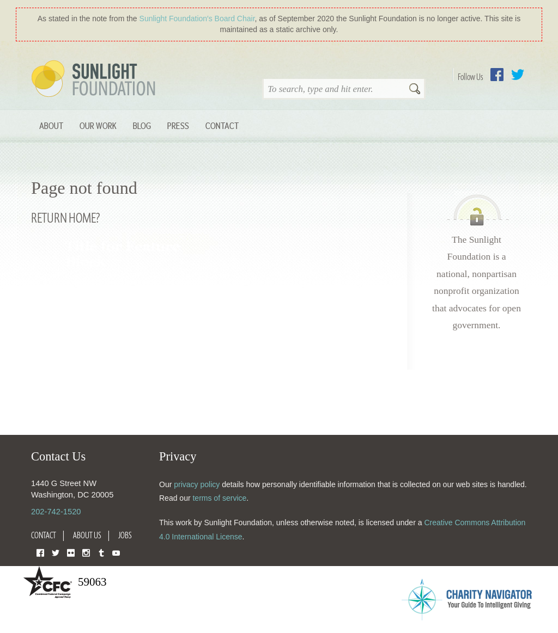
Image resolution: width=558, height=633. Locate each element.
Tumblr (101, 552)
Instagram (86, 552)
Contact (222, 125)
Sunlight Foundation (95, 79)
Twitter (517, 74)
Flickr (71, 552)
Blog (142, 125)
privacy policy (197, 484)
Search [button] (414, 89)
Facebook (497, 74)
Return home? (65, 217)
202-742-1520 (56, 511)
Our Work (98, 125)
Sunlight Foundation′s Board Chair (197, 18)
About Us (87, 535)
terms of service (219, 498)
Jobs (125, 535)
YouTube (116, 552)
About (51, 125)
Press (178, 125)
